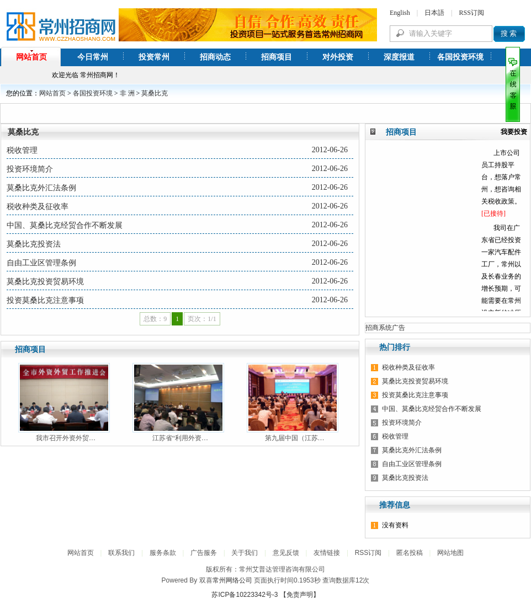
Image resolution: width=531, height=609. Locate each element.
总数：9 (155, 319)
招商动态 (215, 57)
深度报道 (399, 57)
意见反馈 (286, 553)
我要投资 (514, 132)
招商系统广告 (385, 328)
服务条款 (163, 553)
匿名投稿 (409, 553)
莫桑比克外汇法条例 (41, 188)
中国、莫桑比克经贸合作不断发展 (65, 225)
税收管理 (22, 150)
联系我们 (121, 553)
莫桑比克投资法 (34, 244)
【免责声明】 (300, 595)
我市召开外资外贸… (65, 438)
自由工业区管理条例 (41, 263)
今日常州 (92, 57)
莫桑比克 (154, 93)
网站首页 (31, 57)
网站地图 (450, 553)
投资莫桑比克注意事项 (45, 300)
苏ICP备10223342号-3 (244, 595)
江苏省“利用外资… (180, 438)
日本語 (434, 13)
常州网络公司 (232, 580)
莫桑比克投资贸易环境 (45, 281)
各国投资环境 (460, 57)
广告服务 (203, 553)
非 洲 (127, 93)
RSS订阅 (471, 13)
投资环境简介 (30, 169)
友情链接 (327, 553)
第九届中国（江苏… (295, 438)
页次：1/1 (202, 319)
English (400, 13)
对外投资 (337, 57)
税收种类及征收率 (37, 206)
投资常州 (154, 57)
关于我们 (244, 553)
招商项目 (276, 57)
